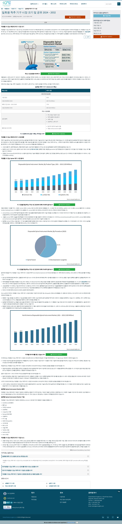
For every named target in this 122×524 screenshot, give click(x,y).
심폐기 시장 (52, 483)
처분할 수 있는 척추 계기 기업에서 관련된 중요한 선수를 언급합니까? (46, 474)
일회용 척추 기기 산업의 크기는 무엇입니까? (46, 456)
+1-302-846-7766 (95, 502)
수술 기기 (20, 9)
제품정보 (6, 9)
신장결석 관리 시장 (54, 486)
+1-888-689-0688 (97, 500)
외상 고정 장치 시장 (10, 486)
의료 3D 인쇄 (34, 149)
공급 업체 (87, 32)
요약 (45, 22)
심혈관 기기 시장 (9, 483)
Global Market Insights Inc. (9, 517)
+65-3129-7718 (95, 504)
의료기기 (13, 9)
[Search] (118, 3)
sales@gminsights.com (98, 506)
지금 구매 (106, 16)
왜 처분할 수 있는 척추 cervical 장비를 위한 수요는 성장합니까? (46, 466)
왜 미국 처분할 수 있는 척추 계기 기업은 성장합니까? (46, 470)
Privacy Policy (71, 522)
